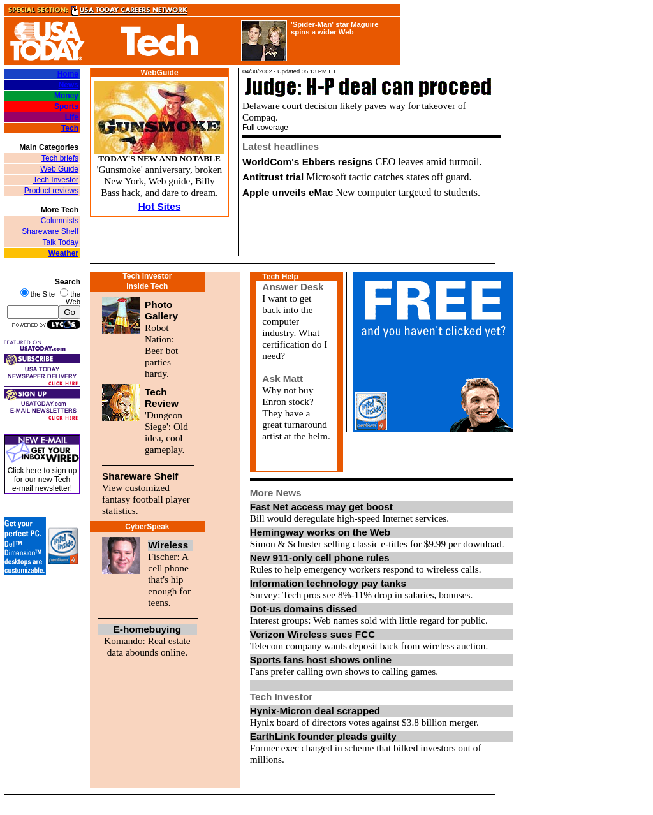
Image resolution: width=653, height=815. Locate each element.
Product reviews (51, 190)
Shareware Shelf (50, 231)
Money (66, 95)
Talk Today (60, 242)
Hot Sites (159, 206)
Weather (63, 253)
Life (71, 117)
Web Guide (59, 169)
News (68, 84)
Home (67, 74)
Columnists (59, 220)
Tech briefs (59, 158)
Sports (66, 106)
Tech (69, 128)
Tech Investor (55, 179)
